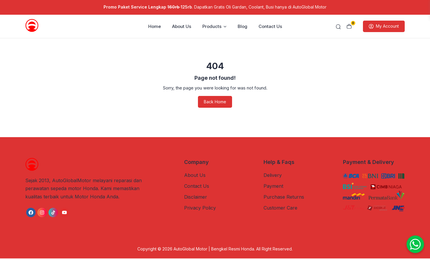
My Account (384, 26)
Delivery (273, 175)
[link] (31, 213)
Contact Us (270, 26)
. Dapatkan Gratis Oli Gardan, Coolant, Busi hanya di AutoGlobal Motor (215, 6)
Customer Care (280, 208)
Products (214, 26)
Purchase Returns (284, 197)
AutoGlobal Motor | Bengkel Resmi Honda (214, 249)
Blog (242, 26)
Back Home (215, 102)
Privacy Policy (200, 208)
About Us (181, 26)
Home (154, 26)
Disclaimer (195, 197)
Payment (273, 186)
